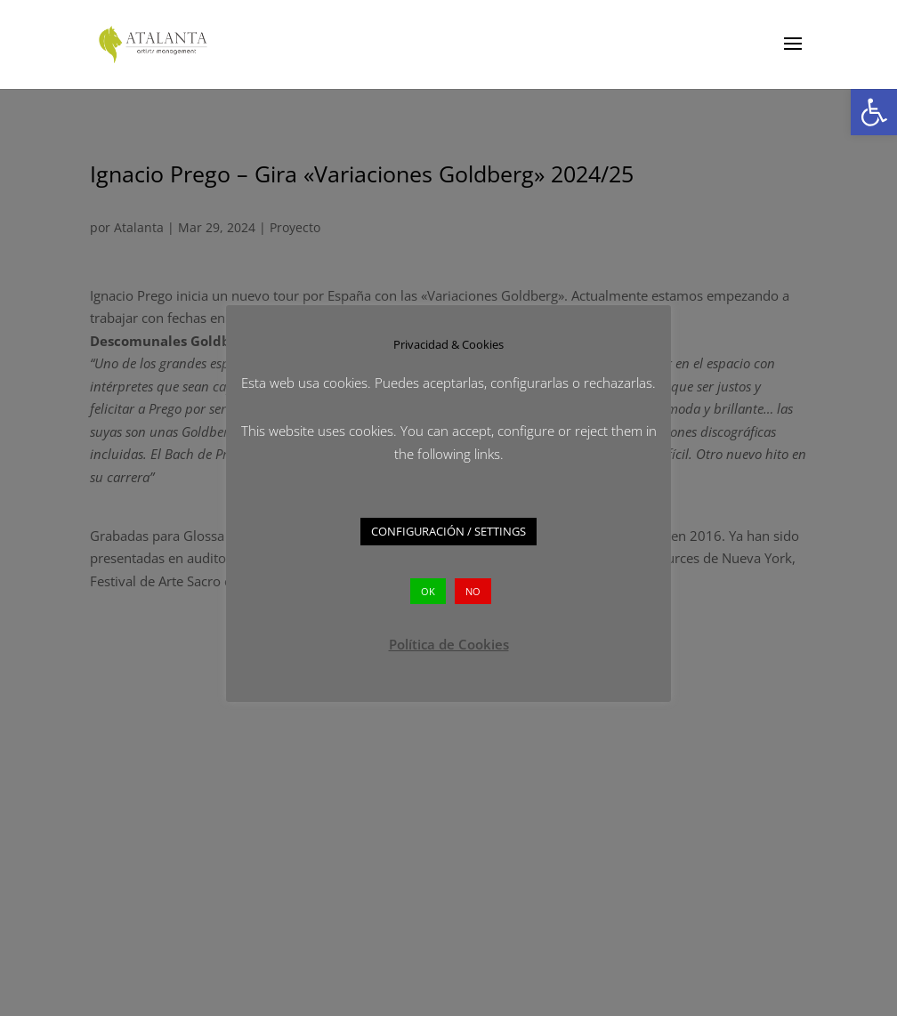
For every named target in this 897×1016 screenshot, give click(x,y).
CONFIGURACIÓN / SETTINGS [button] (448, 531)
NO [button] (473, 591)
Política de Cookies (449, 644)
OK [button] (428, 591)
